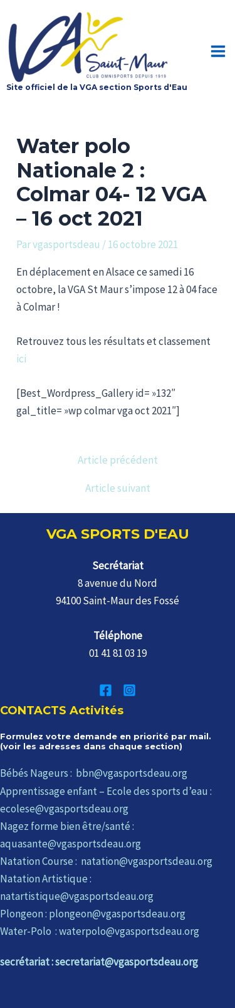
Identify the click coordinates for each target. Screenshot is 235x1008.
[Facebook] (105, 690)
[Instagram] (129, 690)
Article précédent (118, 460)
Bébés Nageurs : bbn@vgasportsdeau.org (93, 773)
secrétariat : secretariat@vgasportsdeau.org (99, 962)
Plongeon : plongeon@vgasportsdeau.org (92, 914)
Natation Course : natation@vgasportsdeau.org (106, 861)
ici (21, 359)
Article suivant (117, 488)
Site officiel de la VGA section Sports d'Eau (96, 87)
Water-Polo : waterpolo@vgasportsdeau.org (99, 931)
